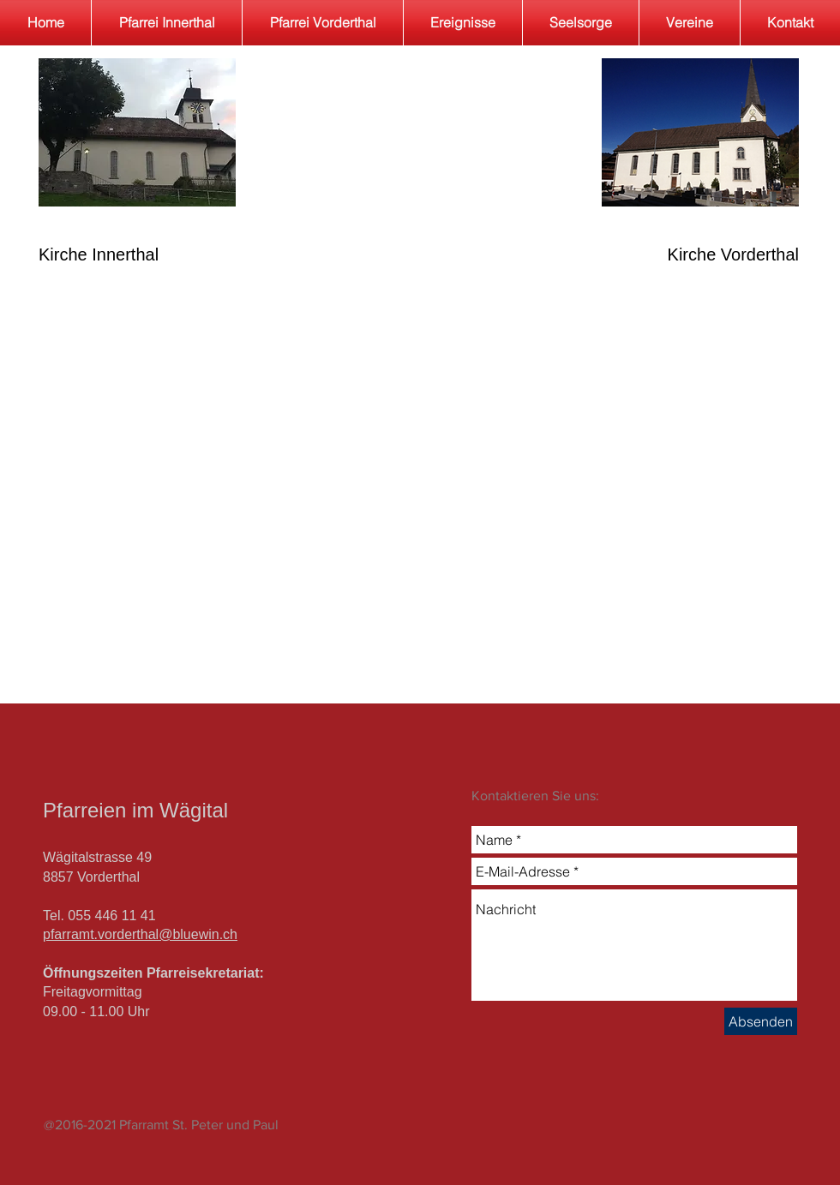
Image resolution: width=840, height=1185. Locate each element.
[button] (581, 22)
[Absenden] (760, 1021)
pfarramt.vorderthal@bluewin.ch (140, 934)
